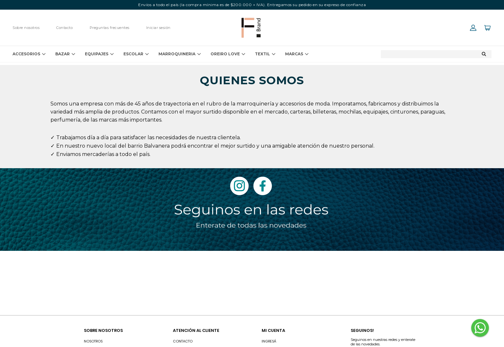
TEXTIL (265, 54)
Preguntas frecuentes (110, 27)
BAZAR (65, 54)
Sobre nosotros (26, 27)
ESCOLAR (136, 54)
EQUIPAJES (99, 54)
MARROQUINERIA (179, 54)
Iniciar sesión (158, 27)
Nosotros (93, 341)
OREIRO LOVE (228, 54)
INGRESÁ (269, 341)
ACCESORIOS (29, 54)
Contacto (64, 27)
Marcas (297, 54)
